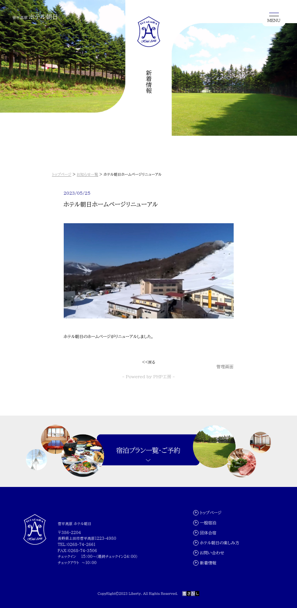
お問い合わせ (212, 553)
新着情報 (208, 563)
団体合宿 (208, 533)
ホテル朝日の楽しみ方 (219, 543)
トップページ (61, 174)
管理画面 (225, 366)
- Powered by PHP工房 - (148, 376)
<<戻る (148, 362)
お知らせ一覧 (87, 174)
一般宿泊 (208, 522)
